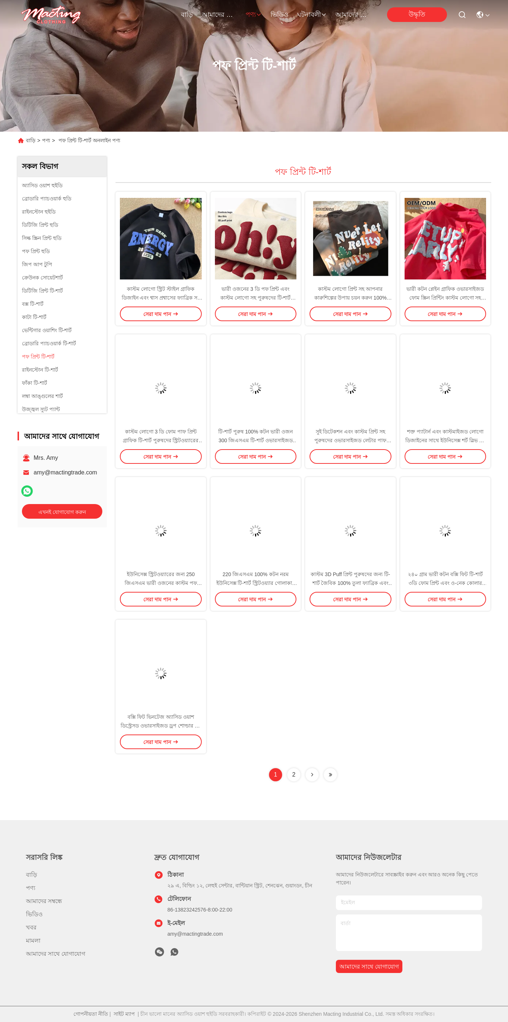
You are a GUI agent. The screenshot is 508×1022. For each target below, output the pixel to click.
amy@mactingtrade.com (65, 472)
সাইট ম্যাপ (124, 1014)
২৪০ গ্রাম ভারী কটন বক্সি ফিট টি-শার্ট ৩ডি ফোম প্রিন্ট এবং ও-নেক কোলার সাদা (445, 583)
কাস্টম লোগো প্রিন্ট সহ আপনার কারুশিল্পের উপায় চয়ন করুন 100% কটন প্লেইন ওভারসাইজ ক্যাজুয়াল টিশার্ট (350, 297)
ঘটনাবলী (312, 14)
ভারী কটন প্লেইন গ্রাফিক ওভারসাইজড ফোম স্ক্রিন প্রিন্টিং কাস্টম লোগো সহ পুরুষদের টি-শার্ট (445, 297)
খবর (31, 927)
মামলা (33, 941)
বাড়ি (187, 14)
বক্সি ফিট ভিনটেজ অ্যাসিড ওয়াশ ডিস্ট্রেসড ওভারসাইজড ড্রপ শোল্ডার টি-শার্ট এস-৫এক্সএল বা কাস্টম (161, 725)
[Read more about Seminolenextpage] (312, 774)
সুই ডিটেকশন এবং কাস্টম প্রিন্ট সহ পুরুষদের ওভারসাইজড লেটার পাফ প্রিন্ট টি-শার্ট (350, 440)
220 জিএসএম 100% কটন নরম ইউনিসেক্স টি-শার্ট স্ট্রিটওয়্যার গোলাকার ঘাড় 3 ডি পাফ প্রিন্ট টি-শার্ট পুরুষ (255, 583)
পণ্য (254, 14)
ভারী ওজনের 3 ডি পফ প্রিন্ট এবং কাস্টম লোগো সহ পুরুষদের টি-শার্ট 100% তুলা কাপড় (255, 297)
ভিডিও (279, 14)
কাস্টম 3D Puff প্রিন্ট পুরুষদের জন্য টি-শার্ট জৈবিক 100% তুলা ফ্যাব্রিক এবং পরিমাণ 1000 (350, 583)
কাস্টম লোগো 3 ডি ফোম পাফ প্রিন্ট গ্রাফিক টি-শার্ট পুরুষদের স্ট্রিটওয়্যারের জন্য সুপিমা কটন (160, 440)
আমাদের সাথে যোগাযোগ (353, 14)
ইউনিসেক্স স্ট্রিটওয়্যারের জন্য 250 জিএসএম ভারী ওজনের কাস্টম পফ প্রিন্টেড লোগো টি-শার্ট (161, 583)
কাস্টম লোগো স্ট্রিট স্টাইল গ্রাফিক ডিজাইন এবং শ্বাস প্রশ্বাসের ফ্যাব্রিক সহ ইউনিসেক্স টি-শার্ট (161, 297)
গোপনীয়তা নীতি (90, 1014)
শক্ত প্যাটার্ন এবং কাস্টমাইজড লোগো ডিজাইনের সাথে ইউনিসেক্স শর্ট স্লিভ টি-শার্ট (445, 440)
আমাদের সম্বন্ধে (219, 14)
